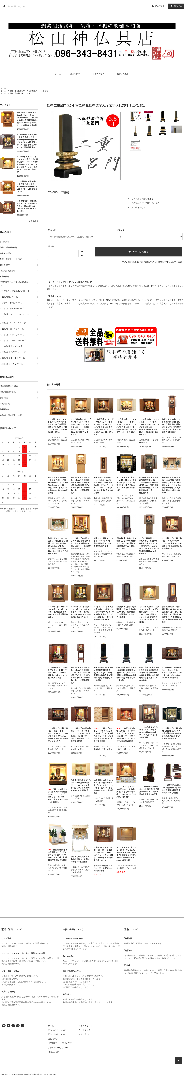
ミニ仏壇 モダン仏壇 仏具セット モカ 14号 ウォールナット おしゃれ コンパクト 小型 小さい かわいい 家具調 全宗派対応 (172, 673)
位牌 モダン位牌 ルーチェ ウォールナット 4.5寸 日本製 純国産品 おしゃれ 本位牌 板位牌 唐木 (103, 542)
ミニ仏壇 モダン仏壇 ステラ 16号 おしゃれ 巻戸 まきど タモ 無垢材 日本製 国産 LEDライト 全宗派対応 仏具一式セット (81, 543)
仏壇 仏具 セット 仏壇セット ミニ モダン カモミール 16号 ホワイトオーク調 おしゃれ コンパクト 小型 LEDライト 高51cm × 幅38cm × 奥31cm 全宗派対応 (58, 485)
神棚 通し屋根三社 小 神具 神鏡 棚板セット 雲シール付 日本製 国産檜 (80, 859)
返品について (150, 262)
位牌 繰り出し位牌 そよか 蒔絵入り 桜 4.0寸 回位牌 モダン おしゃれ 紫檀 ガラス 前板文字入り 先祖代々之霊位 (126, 612)
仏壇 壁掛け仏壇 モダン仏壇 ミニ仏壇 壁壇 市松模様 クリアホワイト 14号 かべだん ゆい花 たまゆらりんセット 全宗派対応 (81, 785)
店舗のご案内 (100, 74)
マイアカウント (85, 1026)
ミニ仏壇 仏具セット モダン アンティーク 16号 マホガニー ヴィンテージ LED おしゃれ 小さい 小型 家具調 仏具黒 (58, 673)
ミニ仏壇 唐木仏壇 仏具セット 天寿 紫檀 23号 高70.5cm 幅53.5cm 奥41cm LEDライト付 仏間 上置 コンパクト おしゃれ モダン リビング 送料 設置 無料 (27, 141)
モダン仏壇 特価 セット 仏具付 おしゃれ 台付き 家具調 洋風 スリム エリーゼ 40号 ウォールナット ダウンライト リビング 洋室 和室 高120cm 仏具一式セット (149, 546)
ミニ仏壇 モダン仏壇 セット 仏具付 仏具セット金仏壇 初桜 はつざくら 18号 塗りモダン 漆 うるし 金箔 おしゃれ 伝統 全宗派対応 (126, 484)
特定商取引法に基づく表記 (170, 262)
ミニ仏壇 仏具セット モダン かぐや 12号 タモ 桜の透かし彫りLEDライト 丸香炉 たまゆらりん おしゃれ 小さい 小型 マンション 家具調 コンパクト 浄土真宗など (27, 164)
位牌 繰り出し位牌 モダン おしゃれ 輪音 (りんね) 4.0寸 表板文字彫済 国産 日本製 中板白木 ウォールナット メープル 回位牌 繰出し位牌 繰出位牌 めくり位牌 (103, 485)
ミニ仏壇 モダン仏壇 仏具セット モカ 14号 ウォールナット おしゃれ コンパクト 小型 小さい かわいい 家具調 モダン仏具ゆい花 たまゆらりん (58, 734)
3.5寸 (31, 93)
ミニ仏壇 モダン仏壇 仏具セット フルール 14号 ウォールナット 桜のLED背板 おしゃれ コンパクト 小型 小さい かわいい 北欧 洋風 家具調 (81, 734)
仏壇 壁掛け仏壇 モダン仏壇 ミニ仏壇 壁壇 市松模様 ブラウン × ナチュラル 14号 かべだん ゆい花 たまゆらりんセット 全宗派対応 (103, 786)
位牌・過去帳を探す (17, 91)
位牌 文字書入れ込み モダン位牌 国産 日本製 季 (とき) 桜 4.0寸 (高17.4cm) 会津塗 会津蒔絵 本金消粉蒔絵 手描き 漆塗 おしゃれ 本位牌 (103, 674)
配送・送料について (57, 1034)
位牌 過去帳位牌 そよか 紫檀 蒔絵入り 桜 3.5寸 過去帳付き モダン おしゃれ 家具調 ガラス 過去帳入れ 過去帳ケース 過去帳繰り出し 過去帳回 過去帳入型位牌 (172, 614)
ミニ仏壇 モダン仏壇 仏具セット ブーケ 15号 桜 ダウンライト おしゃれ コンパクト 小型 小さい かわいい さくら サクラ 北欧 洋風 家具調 (125, 734)
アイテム (175, 6)
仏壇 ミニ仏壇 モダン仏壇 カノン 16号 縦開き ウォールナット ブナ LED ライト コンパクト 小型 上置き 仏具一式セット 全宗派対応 (58, 795)
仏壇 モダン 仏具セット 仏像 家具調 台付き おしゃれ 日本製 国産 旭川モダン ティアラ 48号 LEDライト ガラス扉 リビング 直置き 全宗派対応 (172, 425)
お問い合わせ (123, 74)
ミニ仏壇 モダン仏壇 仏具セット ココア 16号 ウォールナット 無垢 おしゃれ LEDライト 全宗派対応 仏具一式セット (27, 206)
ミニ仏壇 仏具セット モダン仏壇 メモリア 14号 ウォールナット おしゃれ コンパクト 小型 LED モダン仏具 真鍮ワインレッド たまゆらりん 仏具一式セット (103, 427)
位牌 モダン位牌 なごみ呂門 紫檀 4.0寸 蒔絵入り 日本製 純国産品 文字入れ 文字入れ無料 (171, 789)
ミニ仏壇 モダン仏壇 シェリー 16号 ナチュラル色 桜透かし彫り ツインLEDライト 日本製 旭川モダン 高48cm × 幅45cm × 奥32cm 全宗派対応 (126, 853)
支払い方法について (57, 1030)
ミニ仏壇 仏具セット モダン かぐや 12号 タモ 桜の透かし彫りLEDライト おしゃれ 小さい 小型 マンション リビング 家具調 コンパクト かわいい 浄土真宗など (149, 614)
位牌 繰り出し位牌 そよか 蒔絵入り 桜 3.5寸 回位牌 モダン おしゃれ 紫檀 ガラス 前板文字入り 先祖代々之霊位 (126, 543)
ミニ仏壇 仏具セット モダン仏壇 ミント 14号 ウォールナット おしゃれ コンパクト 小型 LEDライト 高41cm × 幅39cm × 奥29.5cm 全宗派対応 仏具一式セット (149, 427)
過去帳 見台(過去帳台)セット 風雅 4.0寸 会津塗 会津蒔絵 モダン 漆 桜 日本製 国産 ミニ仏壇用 (149, 790)
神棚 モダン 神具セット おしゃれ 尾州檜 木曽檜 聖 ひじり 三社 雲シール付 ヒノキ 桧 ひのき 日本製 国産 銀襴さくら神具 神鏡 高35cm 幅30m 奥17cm (171, 485)
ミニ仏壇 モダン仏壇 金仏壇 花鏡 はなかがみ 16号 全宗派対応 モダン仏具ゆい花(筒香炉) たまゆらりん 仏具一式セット (172, 733)
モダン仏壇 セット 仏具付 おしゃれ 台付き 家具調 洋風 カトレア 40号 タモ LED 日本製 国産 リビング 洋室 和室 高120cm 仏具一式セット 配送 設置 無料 (81, 485)
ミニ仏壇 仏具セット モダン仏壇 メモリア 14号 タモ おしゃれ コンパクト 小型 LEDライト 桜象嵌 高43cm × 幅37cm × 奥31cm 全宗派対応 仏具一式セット (81, 427)
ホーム (58, 74)
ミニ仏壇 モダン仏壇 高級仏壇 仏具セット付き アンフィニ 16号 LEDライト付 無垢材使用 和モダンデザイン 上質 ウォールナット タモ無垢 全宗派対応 (104, 613)
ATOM (56, 1052)
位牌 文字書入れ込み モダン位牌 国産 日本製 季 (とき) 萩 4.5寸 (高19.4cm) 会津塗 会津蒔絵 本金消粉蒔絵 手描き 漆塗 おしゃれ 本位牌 (149, 674)
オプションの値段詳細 (132, 262)
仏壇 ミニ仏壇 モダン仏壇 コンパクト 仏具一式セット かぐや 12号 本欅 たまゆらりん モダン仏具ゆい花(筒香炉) (126, 792)
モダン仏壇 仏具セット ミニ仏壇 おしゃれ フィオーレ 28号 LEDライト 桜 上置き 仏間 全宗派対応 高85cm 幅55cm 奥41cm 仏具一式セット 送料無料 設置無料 (27, 119)
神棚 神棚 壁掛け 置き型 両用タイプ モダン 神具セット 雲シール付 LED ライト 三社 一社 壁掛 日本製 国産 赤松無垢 (57, 855)
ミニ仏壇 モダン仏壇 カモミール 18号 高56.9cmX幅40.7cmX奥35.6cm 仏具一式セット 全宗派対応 (148, 732)
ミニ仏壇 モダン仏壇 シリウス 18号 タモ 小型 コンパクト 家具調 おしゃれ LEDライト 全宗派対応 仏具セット (58, 612)
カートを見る (84, 1030)
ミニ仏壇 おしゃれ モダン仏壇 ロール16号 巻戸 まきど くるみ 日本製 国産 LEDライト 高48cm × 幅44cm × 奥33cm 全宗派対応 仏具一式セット (58, 425)
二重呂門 (44, 91)
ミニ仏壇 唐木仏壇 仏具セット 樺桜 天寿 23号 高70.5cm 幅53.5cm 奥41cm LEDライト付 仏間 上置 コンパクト (27, 186)
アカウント (160, 6)
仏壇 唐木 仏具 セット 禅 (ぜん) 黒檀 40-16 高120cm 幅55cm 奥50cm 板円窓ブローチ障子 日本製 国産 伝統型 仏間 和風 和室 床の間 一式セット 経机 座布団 (148, 485)
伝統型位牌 (33, 91)
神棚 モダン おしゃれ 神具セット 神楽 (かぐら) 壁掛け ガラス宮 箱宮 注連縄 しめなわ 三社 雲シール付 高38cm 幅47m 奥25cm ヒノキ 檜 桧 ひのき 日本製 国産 (58, 546)
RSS (50, 1052)
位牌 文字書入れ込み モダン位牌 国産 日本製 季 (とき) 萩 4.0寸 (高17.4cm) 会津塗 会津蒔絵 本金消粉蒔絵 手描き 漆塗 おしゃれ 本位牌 (126, 674)
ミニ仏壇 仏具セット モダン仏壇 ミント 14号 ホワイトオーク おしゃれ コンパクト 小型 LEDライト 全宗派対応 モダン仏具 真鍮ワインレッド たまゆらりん (126, 427)
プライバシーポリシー (58, 1047)
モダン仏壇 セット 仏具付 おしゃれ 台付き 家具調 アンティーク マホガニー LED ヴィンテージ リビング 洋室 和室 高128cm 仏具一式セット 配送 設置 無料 (81, 675)
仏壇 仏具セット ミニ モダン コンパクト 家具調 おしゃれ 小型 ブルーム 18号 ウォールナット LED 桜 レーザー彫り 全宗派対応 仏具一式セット (104, 853)
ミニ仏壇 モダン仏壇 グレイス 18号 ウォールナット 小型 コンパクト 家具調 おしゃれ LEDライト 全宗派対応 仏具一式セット (81, 612)
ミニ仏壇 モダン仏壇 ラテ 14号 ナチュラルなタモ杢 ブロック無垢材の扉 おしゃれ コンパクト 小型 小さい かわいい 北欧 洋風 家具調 (103, 734)
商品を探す (77, 74)
